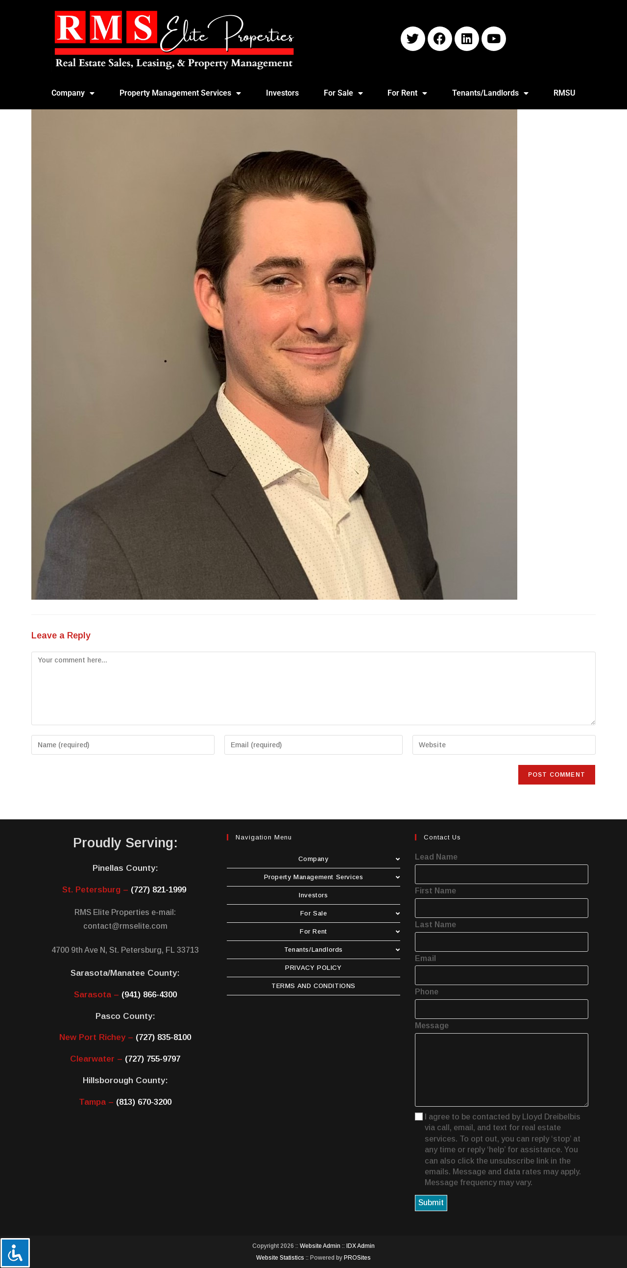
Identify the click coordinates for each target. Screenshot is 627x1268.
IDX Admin (360, 1246)
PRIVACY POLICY (313, 967)
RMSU (565, 93)
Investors (282, 93)
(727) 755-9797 (152, 1059)
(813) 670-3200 (143, 1102)
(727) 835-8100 (163, 1037)
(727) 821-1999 (158, 889)
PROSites (357, 1257)
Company (73, 93)
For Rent (407, 93)
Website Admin (320, 1246)
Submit (431, 1202)
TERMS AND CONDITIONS (313, 985)
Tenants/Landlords (490, 93)
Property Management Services (180, 93)
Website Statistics (280, 1257)
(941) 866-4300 (149, 994)
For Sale (343, 93)
